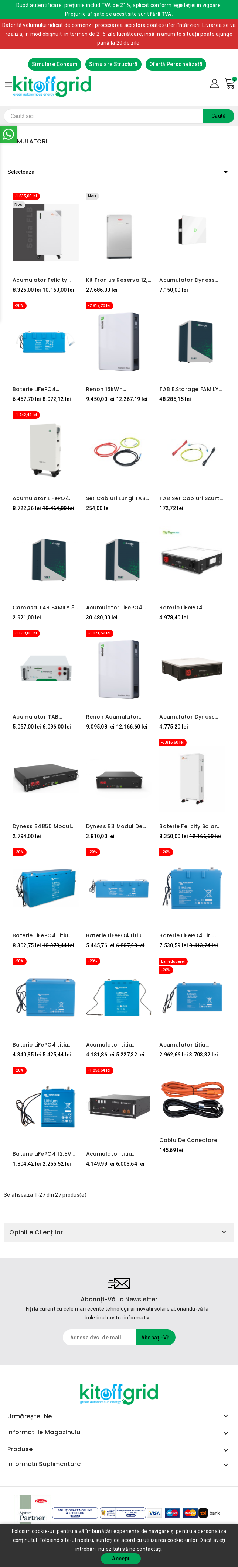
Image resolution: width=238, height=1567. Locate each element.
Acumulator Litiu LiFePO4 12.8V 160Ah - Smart (116, 1044)
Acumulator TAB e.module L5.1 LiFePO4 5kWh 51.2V (42, 716)
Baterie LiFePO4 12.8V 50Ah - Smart (42, 1154)
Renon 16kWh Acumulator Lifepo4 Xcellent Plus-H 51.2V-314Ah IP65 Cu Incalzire (118, 389)
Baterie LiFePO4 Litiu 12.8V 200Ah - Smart (41, 1044)
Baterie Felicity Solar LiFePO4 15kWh (188, 826)
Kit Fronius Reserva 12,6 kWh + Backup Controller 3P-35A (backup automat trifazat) (119, 280)
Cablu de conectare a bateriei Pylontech (191, 1140)
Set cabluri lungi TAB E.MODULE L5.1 (116, 498)
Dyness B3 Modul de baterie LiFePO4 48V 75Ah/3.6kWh (114, 826)
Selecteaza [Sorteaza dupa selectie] (119, 170)
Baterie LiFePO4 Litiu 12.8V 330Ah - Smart (187, 935)
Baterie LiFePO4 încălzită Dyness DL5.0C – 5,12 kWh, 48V (192, 607)
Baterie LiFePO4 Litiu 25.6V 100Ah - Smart (114, 935)
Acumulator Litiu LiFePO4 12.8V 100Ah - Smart (189, 1044)
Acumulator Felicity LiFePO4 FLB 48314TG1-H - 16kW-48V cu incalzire (44, 280)
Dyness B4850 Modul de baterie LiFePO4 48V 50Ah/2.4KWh (45, 826)
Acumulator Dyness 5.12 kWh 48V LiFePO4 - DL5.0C (191, 716)
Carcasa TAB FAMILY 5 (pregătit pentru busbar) (44, 607)
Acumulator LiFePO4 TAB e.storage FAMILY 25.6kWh (115, 607)
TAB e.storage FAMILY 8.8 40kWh (188, 389)
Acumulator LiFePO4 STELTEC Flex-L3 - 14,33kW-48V (41, 498)
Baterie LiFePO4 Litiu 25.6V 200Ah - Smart (42, 935)
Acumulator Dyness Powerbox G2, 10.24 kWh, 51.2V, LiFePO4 (187, 280)
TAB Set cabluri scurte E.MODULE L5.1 (191, 498)
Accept (120, 1558)
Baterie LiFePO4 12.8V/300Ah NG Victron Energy (35, 389)
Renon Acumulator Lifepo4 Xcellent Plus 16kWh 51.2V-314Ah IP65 (115, 716)
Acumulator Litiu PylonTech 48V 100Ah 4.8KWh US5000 (116, 1154)
